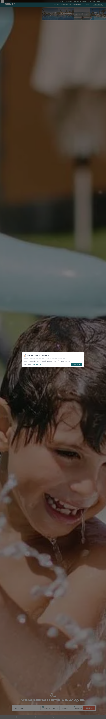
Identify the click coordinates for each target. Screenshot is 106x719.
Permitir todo (77, 364)
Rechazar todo (76, 361)
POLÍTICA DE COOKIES (36, 364)
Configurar (76, 358)
